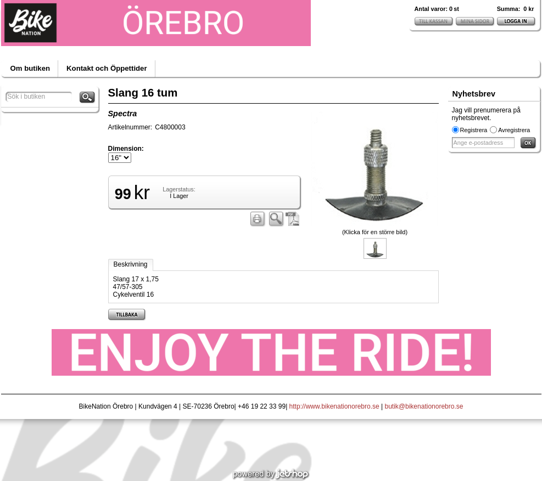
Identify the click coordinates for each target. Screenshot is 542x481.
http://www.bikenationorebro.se (334, 406)
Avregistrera (514, 130)
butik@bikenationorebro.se (424, 406)
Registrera (474, 130)
